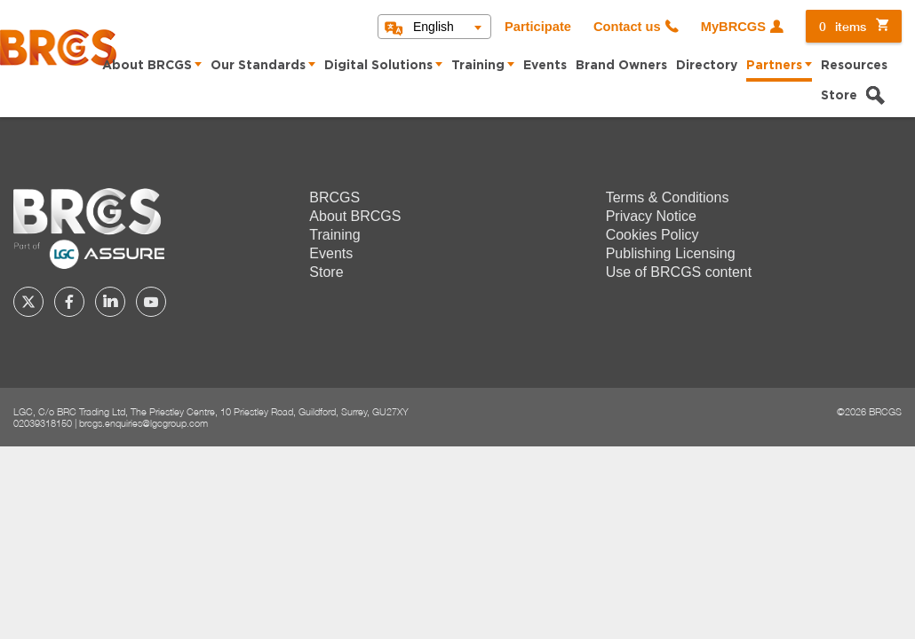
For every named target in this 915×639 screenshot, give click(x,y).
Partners (774, 65)
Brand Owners (621, 65)
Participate (538, 27)
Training (478, 65)
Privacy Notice (651, 216)
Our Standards (258, 65)
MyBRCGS (733, 27)
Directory (706, 65)
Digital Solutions (378, 65)
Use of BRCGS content (679, 272)
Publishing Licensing (671, 253)
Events (545, 65)
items (842, 26)
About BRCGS (147, 65)
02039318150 (42, 423)
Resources (854, 65)
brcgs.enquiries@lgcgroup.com (143, 423)
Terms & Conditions (667, 197)
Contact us (627, 27)
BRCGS (334, 197)
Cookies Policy (652, 234)
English (433, 27)
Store (839, 96)
